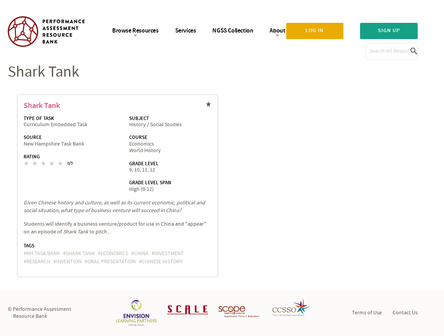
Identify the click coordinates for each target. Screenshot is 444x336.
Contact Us (405, 312)
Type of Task (39, 118)
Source (33, 137)
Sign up (389, 30)
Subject (139, 118)
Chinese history (162, 261)
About (277, 31)
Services (185, 31)
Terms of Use (367, 312)
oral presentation (111, 261)
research (38, 261)
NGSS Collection (232, 31)
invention (69, 261)
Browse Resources (135, 31)
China (141, 253)
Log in (315, 30)
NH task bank (43, 253)
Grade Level (144, 164)
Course (138, 137)
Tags (29, 245)
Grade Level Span (150, 183)
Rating (32, 157)
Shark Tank (42, 106)
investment (169, 253)
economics (114, 253)
